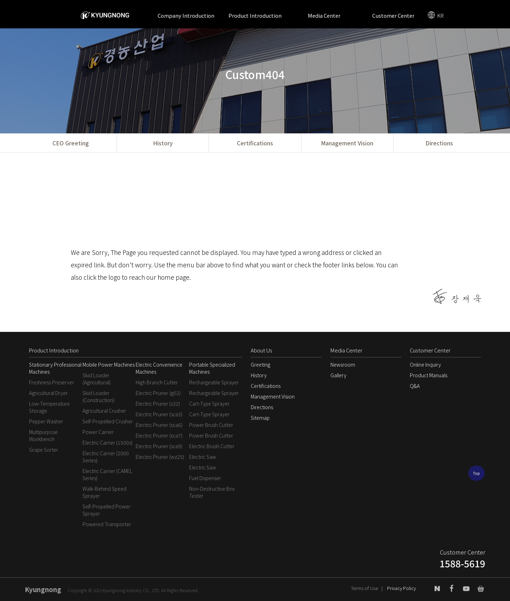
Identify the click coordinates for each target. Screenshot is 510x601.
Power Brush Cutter (211, 424)
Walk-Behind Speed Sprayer (104, 492)
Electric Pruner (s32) (158, 403)
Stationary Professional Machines (55, 368)
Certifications (255, 143)
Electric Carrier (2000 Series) (106, 457)
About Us (261, 350)
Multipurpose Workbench (43, 435)
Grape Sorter (43, 449)
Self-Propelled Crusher (108, 421)
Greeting (260, 364)
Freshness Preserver (51, 382)
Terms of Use (364, 588)
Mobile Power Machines (109, 364)
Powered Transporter (107, 524)
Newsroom (342, 364)
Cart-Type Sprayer (209, 403)
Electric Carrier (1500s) (107, 442)
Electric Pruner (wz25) (160, 456)
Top (476, 473)
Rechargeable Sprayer (214, 382)
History (162, 143)
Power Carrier (98, 431)
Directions (439, 143)
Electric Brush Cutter (211, 446)
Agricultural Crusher (104, 410)
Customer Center (393, 15)
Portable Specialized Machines (212, 368)
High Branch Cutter (157, 382)
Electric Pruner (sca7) (159, 435)
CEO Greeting (70, 143)
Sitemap (260, 417)
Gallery (338, 375)
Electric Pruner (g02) (158, 392)
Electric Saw (202, 456)
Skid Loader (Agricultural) (96, 379)
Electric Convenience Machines (159, 368)
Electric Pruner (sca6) (159, 424)
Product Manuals (428, 375)
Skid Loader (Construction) (98, 396)
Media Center (324, 15)
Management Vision (347, 143)
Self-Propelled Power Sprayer (106, 510)
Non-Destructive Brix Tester (211, 492)
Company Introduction (186, 15)
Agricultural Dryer (48, 392)
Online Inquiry (425, 364)
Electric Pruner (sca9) (159, 446)
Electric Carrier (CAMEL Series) (107, 474)
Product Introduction (255, 15)
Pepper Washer (46, 421)
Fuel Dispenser (205, 478)
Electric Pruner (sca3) (159, 414)
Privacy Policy (401, 588)
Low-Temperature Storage (49, 407)
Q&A (415, 385)
